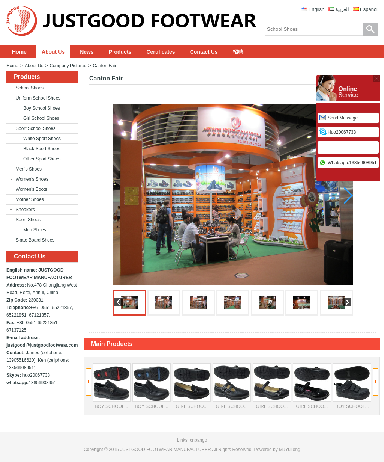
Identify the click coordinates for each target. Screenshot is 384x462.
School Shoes (30, 88)
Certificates (160, 52)
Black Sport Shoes (41, 148)
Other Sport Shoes (41, 159)
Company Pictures (68, 65)
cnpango (198, 440)
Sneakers (25, 209)
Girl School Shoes (41, 118)
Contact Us (204, 52)
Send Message (343, 118)
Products (120, 52)
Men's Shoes (29, 169)
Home (19, 52)
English (317, 9)
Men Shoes (34, 230)
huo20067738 (342, 132)
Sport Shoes (28, 219)
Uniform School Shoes (38, 98)
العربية (342, 9)
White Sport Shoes (42, 138)
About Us (53, 52)
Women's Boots (31, 189)
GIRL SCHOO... (191, 386)
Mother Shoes (30, 199)
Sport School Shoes (36, 128)
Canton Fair (104, 65)
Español (369, 9)
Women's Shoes (32, 179)
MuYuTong (289, 449)
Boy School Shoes (41, 108)
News (87, 52)
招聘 (238, 52)
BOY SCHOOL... (111, 386)
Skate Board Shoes (35, 240)
